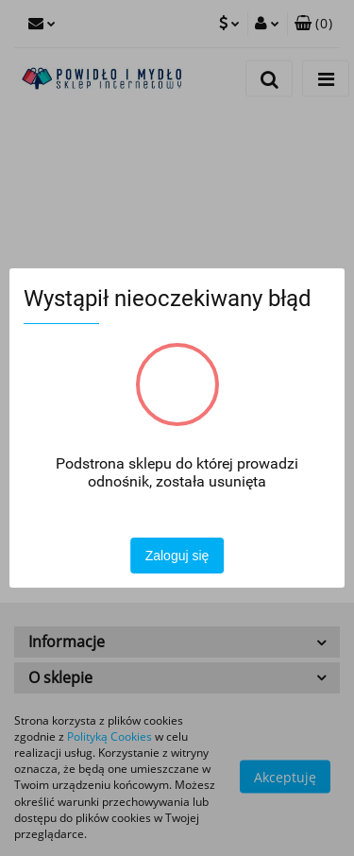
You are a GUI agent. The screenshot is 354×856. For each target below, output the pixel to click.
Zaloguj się (177, 555)
